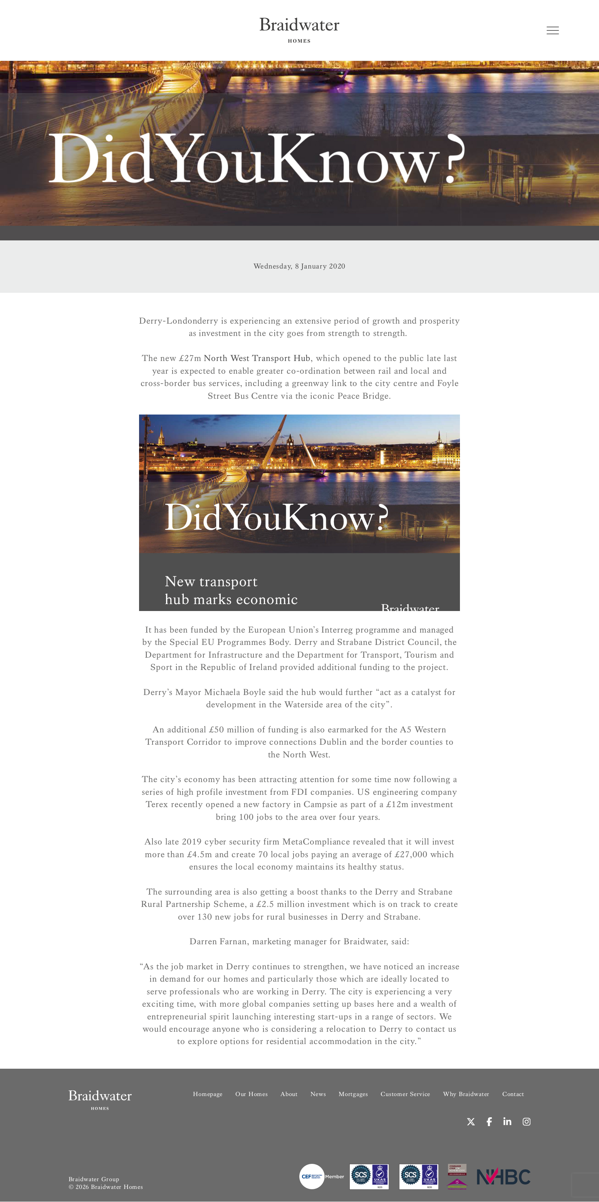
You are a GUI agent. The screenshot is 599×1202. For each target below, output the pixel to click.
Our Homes (251, 1094)
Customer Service (405, 1094)
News (318, 1094)
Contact (513, 1094)
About (289, 1094)
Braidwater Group (94, 1179)
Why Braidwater (466, 1094)
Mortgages (353, 1094)
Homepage (208, 1094)
